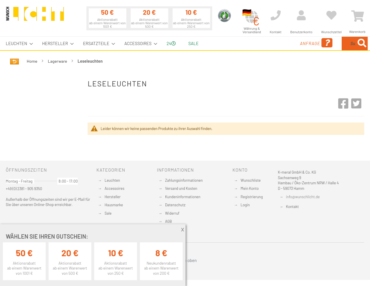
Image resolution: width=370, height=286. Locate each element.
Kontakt (292, 206)
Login (245, 205)
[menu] (185, 43)
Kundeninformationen (182, 196)
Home (32, 61)
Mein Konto (249, 188)
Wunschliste (250, 180)
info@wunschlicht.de (303, 196)
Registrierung (251, 196)
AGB (168, 221)
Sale (108, 213)
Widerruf (172, 213)
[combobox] (325, 43)
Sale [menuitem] (193, 43)
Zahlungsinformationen (184, 180)
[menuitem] (17, 43)
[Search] (362, 43)
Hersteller (113, 196)
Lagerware (58, 61)
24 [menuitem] (170, 43)
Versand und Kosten (181, 188)
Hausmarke (114, 205)
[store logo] (35, 16)
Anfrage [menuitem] (269, 43)
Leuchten (112, 180)
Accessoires (114, 188)
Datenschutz (175, 205)
